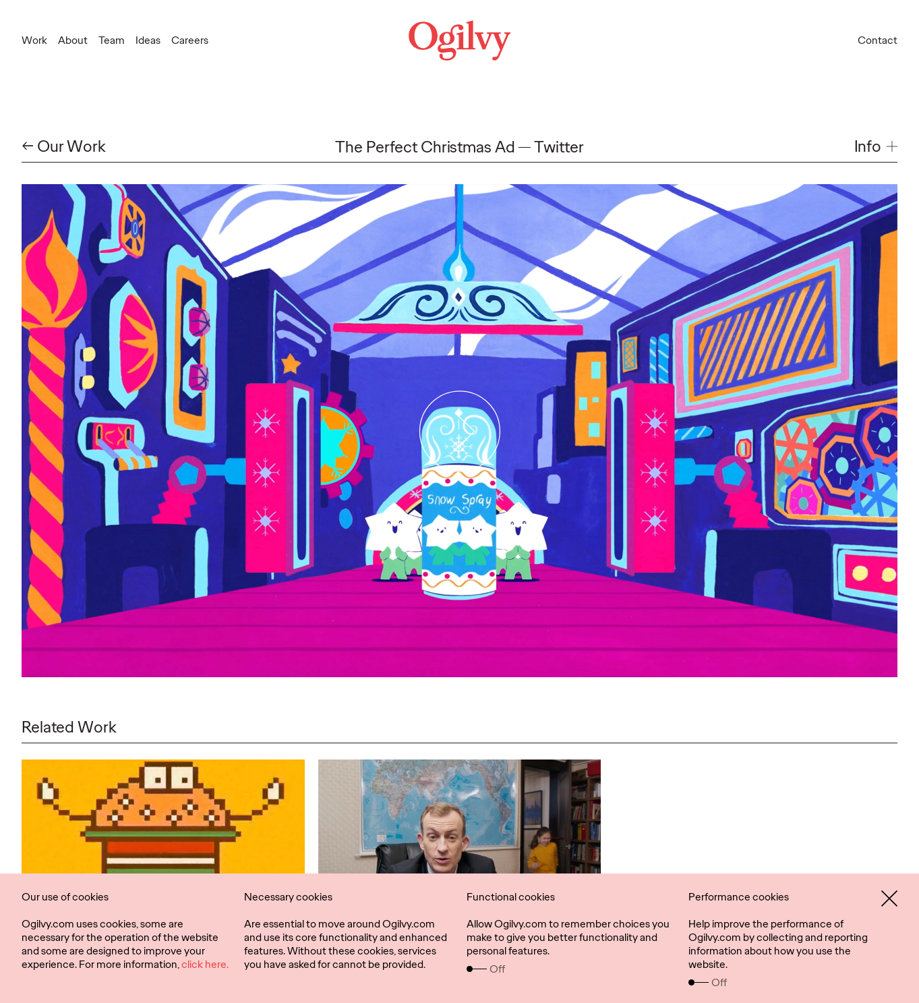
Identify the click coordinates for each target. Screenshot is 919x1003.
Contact (877, 40)
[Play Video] (459, 430)
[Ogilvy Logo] (460, 40)
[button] (875, 146)
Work (34, 40)
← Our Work (64, 146)
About (73, 40)
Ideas (148, 40)
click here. (205, 964)
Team (111, 40)
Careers (189, 40)
